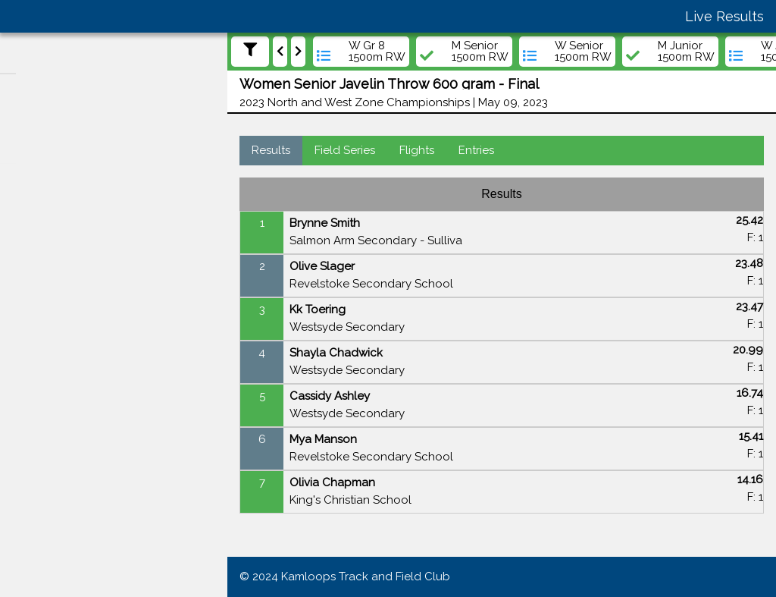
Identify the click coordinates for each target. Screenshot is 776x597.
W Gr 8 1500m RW (377, 51)
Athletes (43, 287)
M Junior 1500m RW (686, 51)
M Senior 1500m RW (480, 51)
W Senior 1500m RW (583, 51)
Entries (476, 150)
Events (38, 259)
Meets (36, 229)
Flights (416, 150)
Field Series (344, 150)
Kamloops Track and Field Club (365, 576)
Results (271, 150)
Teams (38, 317)
